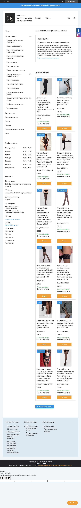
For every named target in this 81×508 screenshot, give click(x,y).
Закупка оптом (10, 113)
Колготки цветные (13, 80)
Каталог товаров (10, 36)
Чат (72, 503)
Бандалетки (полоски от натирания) (15, 41)
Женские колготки (13, 432)
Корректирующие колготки (16, 70)
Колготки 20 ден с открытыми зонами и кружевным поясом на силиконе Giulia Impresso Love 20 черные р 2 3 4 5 (45, 374)
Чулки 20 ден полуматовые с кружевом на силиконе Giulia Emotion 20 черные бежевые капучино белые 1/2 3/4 (64, 272)
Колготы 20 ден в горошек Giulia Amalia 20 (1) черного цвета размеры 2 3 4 (65, 324)
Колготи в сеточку (13, 66)
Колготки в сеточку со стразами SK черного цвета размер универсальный (45, 324)
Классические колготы (14, 46)
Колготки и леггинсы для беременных (15, 51)
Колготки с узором (13, 88)
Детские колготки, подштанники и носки (17, 99)
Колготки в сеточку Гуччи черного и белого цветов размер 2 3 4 (64, 101)
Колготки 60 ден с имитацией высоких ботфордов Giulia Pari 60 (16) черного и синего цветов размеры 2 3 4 (65, 158)
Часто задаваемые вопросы (14, 129)
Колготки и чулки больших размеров (15, 57)
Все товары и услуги (44, 406)
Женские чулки (12, 62)
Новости (8, 125)
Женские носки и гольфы (15, 84)
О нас (7, 133)
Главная (38, 18)
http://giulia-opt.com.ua (12, 219)
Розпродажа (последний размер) (15, 93)
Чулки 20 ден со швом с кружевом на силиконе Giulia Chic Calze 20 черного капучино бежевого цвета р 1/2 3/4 (65, 374)
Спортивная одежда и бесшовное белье (14, 75)
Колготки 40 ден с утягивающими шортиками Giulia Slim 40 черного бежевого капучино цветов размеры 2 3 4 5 (45, 271)
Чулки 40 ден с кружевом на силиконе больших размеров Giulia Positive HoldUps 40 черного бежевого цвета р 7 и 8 (44, 160)
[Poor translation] (7, 478)
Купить (44, 128)
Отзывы (7, 121)
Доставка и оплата (11, 117)
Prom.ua (49, 461)
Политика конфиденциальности (62, 465)
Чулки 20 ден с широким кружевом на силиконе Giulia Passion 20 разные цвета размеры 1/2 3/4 (65, 213)
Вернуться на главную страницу (48, 58)
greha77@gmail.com (11, 225)
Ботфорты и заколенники (15, 104)
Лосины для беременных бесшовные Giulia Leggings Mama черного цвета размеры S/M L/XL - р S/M (45, 104)
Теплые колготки (12, 108)
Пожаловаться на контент (44, 465)
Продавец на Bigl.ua (40, 463)
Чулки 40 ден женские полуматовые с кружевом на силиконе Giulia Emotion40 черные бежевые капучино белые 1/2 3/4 (44, 216)
